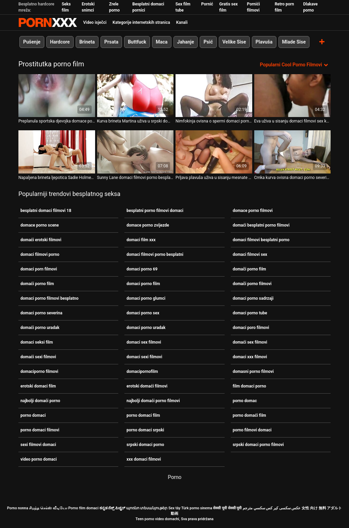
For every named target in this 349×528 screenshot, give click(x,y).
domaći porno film (37, 283)
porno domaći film (249, 415)
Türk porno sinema (196, 508)
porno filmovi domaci (252, 430)
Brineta (87, 42)
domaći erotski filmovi (40, 239)
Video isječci (94, 22)
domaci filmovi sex (250, 254)
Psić (208, 42)
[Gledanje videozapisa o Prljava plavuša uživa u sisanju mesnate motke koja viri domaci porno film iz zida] (214, 151)
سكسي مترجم (254, 508)
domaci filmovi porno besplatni (154, 254)
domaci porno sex (142, 313)
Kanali (181, 22)
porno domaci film (143, 415)
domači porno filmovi (252, 283)
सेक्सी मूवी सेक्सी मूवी (227, 508)
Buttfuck (137, 42)
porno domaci (33, 415)
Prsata (111, 42)
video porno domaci (38, 459)
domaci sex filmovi (143, 342)
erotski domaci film (38, 386)
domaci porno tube (250, 313)
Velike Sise (234, 42)
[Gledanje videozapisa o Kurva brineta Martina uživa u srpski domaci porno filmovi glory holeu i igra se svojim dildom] (135, 95)
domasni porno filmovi (253, 371)
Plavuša (264, 42)
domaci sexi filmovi (144, 356)
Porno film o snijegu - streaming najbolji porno (47, 22)
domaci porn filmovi (38, 269)
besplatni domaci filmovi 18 (45, 210)
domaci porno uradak (145, 327)
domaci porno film (143, 283)
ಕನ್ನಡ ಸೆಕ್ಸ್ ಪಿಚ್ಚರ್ (112, 508)
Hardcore (60, 42)
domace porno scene (39, 225)
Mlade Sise (294, 42)
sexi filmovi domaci (38, 444)
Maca (162, 42)
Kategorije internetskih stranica (141, 22)
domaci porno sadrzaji (253, 298)
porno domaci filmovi (39, 430)
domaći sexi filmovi (38, 356)
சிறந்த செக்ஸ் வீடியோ (48, 508)
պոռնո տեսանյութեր (147, 508)
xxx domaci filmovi (143, 459)
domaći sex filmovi (250, 342)
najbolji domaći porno (40, 400)
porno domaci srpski (145, 430)
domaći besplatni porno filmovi (261, 225)
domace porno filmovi (253, 210)
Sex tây (174, 508)
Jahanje (185, 42)
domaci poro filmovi (251, 327)
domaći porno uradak (39, 327)
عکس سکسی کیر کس (283, 508)
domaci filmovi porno (39, 254)
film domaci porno (249, 386)
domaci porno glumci (145, 298)
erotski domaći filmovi (146, 386)
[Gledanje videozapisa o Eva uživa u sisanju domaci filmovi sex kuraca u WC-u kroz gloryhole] (292, 95)
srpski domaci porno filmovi (258, 444)
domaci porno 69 (141, 269)
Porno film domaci (83, 508)
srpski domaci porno (145, 444)
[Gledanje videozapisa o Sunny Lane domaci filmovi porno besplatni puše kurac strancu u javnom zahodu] (135, 151)
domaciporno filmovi (39, 371)
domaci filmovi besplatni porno (261, 239)
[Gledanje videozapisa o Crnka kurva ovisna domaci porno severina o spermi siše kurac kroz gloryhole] (292, 151)
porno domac (245, 400)
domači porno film (249, 269)
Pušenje (32, 42)
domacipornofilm (142, 371)
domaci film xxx (140, 239)
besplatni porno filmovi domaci (154, 210)
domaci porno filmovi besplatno (49, 298)
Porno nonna (17, 508)
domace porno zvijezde (147, 225)
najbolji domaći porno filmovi (153, 400)
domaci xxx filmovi (250, 356)
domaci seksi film (36, 342)
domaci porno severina (41, 313)
